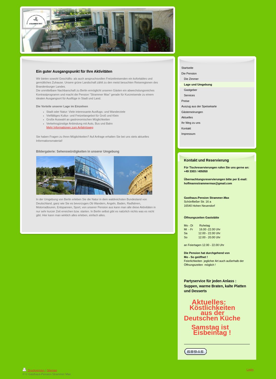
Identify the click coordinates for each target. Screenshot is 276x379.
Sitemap (52, 370)
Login (250, 369)
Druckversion (34, 370)
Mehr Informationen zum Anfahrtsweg (69, 127)
